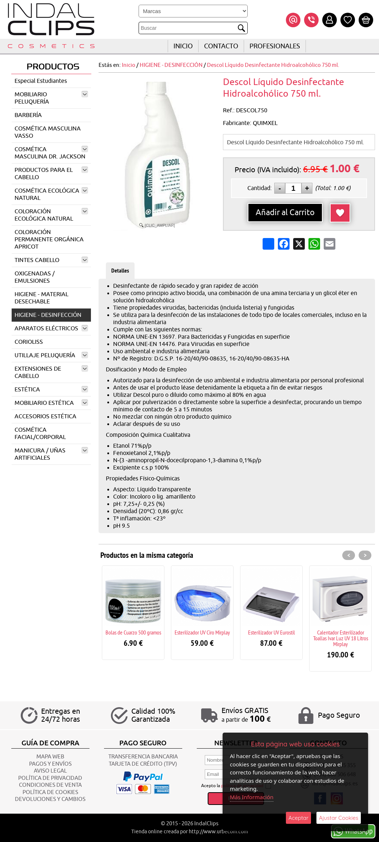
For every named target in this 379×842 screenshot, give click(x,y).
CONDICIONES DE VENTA (50, 785)
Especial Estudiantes (41, 81)
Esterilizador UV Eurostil (271, 632)
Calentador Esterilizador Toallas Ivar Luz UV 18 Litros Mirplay (340, 638)
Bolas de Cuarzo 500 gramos (133, 632)
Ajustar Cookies (338, 817)
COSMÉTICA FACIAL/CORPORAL (40, 433)
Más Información (252, 797)
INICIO (183, 46)
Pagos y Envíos (50, 764)
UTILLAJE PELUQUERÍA (51, 355)
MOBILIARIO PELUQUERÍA (51, 98)
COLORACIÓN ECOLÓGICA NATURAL (51, 215)
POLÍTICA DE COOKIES (50, 792)
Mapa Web (50, 756)
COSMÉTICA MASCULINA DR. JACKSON (51, 153)
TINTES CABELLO (51, 260)
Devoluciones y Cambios (50, 799)
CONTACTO (221, 46)
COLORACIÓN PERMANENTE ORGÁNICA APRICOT (49, 239)
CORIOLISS (29, 342)
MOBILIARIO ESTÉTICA (51, 403)
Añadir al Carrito (285, 213)
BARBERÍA (28, 115)
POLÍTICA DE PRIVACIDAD (50, 778)
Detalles (120, 270)
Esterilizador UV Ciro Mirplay (202, 632)
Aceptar (298, 817)
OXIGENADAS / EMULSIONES (35, 277)
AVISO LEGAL (50, 771)
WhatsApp (353, 831)
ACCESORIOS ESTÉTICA (45, 416)
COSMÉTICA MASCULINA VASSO (48, 132)
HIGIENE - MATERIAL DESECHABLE (41, 298)
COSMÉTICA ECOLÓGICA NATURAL (51, 194)
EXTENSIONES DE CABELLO (51, 372)
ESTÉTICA (51, 389)
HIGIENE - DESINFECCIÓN (48, 315)
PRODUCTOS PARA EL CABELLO (51, 173)
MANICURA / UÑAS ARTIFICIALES (51, 454)
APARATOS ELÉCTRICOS (51, 328)
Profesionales (275, 46)
